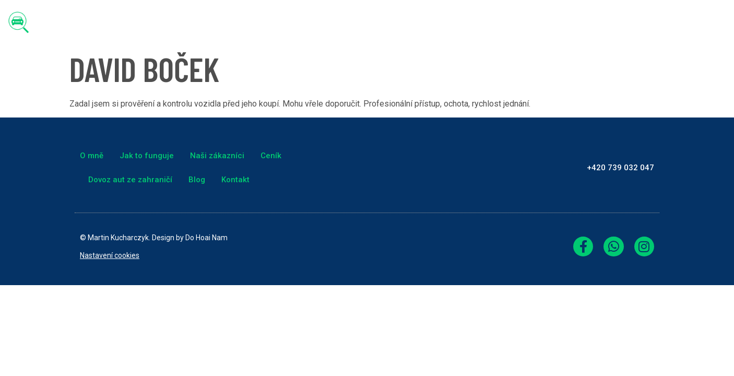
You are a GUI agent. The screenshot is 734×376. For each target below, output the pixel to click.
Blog (652, 22)
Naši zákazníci (438, 22)
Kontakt (697, 22)
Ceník (499, 22)
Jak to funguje (359, 22)
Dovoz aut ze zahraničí (576, 22)
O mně (296, 22)
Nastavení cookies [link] (109, 255)
